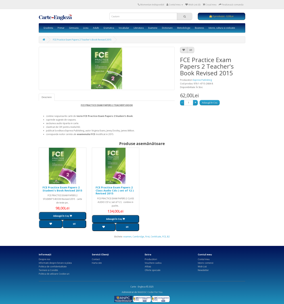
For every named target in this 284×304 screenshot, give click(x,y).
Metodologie (183, 27)
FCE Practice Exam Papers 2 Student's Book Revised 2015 (62, 188)
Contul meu (204, 259)
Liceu (85, 27)
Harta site (97, 262)
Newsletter (203, 270)
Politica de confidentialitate (53, 266)
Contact (96, 259)
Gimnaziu (74, 27)
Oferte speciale (152, 270)
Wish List (202, 266)
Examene (152, 27)
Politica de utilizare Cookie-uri (54, 273)
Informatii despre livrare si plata (55, 262)
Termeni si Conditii (48, 270)
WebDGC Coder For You (149, 292)
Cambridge (138, 236)
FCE (164, 236)
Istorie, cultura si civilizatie (221, 27)
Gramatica (108, 27)
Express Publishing (202, 79)
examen (127, 236)
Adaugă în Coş (209, 102)
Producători (151, 259)
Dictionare (167, 27)
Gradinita (48, 27)
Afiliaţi (148, 266)
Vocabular (124, 27)
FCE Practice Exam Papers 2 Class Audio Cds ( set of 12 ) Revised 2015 (115, 190)
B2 (168, 236)
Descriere (47, 97)
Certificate (156, 236)
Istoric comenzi (205, 262)
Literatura (139, 27)
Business (199, 27)
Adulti (96, 27)
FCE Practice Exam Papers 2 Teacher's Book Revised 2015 (82, 39)
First (147, 236)
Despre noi (44, 259)
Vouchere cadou (153, 262)
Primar (61, 27)
